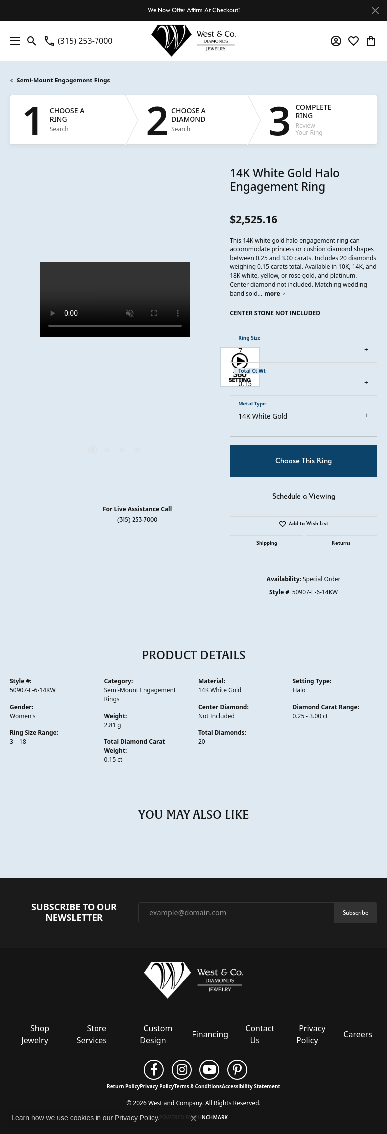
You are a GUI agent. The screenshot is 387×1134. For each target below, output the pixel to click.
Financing (210, 1034)
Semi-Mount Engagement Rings (63, 80)
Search (59, 129)
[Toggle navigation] (12, 41)
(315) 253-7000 (137, 519)
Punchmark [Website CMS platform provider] (211, 1117)
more (275, 293)
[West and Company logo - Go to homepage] (193, 41)
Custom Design (156, 1034)
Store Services (92, 1034)
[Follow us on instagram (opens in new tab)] (182, 1070)
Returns (341, 543)
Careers (357, 1034)
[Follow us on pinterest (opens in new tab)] (237, 1070)
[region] (115, 367)
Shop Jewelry (35, 1034)
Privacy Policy (310, 1034)
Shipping (266, 543)
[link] (77, 41)
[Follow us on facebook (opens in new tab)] (154, 1070)
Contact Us (259, 1034)
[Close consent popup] (193, 1118)
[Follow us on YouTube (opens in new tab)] (209, 1070)
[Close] (375, 10)
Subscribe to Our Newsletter (74, 912)
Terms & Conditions (198, 1086)
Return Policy (123, 1086)
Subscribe (355, 912)
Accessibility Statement (251, 1086)
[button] (32, 41)
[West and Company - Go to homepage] (193, 982)
